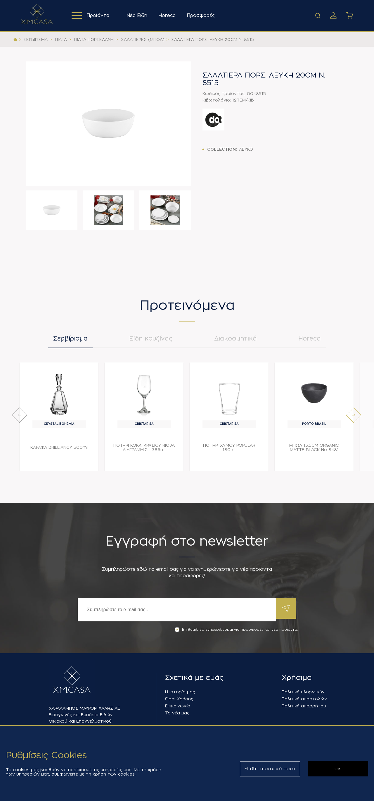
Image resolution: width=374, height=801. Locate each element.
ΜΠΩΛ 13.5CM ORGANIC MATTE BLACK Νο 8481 (314, 450)
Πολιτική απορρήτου (304, 706)
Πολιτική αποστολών (304, 699)
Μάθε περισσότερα (270, 769)
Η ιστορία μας (180, 692)
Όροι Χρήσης (179, 699)
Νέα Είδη (138, 15)
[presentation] (19, 418)
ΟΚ (338, 769)
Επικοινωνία (177, 706)
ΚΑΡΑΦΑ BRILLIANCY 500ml (59, 450)
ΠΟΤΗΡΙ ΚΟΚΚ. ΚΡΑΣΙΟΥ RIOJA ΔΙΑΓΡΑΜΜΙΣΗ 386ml (144, 450)
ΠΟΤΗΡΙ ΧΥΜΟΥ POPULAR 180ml (229, 450)
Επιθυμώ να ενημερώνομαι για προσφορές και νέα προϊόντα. (236, 629)
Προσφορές (202, 15)
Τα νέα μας (177, 713)
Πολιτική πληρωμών (303, 692)
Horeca (168, 15)
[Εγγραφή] (175, 609)
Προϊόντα (91, 15)
